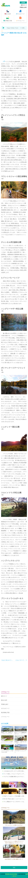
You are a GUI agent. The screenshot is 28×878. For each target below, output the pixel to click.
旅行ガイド (24, 5)
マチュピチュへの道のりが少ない (14, 825)
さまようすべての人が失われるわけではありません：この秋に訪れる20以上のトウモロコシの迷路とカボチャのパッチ (21, 660)
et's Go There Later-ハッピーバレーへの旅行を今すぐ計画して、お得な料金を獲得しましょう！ (14, 799)
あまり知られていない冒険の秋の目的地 (8, 660)
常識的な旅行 (23, 7)
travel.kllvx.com (11, 874)
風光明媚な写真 (5, 712)
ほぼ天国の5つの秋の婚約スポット (14, 859)
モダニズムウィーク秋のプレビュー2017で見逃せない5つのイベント (14, 842)
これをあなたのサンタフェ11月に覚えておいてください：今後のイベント (14, 771)
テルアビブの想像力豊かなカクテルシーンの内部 (14, 776)
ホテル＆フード (5, 708)
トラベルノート (5, 716)
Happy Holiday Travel (12, 28)
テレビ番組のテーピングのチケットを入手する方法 (14, 801)
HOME (23, 2)
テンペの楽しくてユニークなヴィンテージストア (14, 773)
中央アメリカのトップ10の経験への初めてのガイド (14, 796)
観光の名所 (4, 700)
